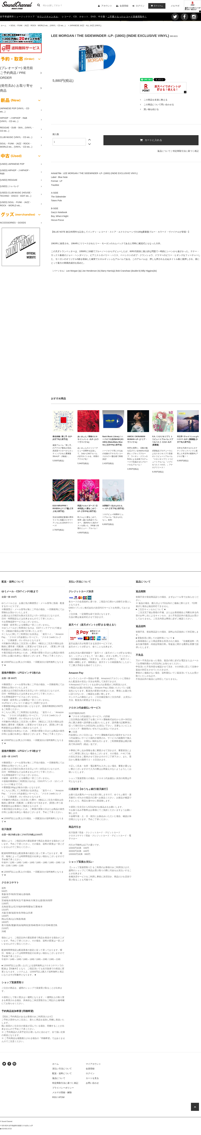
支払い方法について (62, 1068)
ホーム (3, 25)
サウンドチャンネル (47, 16)
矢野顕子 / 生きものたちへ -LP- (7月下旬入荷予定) (113, 507)
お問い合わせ (92, 1083)
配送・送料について (62, 1073)
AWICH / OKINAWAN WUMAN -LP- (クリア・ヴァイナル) (137, 439)
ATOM (61, 1097)
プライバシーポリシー (63, 1088)
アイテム (156, 5)
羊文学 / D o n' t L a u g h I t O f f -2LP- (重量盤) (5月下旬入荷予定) (188, 439)
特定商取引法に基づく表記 (186, 151)
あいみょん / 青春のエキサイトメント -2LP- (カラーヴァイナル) (88, 439)
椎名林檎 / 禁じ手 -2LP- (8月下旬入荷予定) (62, 437)
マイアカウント (93, 1064)
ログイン (140, 5)
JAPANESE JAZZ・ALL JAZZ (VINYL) (85, 25)
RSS (54, 1097)
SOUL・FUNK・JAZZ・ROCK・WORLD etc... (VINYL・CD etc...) (38, 25)
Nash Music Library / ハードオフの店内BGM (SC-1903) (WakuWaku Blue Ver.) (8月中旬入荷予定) (113, 440)
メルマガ (175, 5)
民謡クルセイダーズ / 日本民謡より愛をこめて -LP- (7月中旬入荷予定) (87, 508)
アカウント (106, 5)
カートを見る (92, 1078)
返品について (163, 151)
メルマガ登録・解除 (62, 1092)
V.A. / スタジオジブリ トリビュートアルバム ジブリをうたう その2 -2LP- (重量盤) (162, 440)
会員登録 (124, 5)
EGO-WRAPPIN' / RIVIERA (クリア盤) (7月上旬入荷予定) (63, 508)
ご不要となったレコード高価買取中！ (127, 16)
